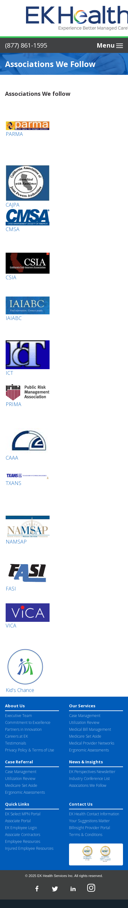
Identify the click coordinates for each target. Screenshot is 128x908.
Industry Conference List (89, 778)
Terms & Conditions (85, 834)
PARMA (14, 134)
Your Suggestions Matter (89, 820)
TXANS (13, 483)
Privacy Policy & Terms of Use (29, 750)
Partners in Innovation (23, 729)
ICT (9, 372)
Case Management (84, 715)
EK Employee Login (21, 827)
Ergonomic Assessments (89, 750)
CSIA (11, 277)
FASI (11, 588)
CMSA (12, 229)
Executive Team (18, 715)
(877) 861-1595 (26, 45)
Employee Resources (22, 841)
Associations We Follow (87, 785)
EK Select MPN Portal (22, 814)
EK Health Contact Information (94, 814)
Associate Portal (18, 820)
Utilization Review (84, 722)
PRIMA (13, 404)
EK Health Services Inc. (55, 876)
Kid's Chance (20, 690)
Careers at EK (16, 736)
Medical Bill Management (90, 729)
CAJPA (12, 204)
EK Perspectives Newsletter (92, 771)
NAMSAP (16, 541)
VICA (11, 625)
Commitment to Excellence (28, 722)
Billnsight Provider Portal (89, 827)
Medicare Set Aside (85, 736)
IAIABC (14, 318)
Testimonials (15, 743)
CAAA (12, 457)
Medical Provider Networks (91, 743)
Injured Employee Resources (29, 848)
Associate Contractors (22, 834)
